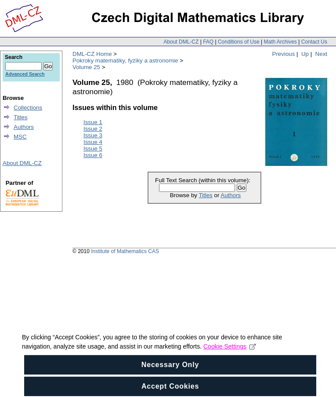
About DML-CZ (181, 42)
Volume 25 (86, 67)
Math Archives (280, 42)
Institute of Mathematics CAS (125, 251)
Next (321, 54)
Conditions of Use (239, 42)
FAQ (208, 42)
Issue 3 (92, 135)
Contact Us (314, 42)
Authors (230, 195)
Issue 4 (92, 142)
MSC (20, 136)
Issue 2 (92, 128)
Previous (283, 54)
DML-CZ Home (92, 54)
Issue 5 (92, 148)
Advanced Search (24, 74)
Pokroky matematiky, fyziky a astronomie (125, 60)
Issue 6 (92, 155)
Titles (205, 195)
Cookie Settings (229, 353)
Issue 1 (92, 122)
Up (305, 54)
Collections (28, 107)
